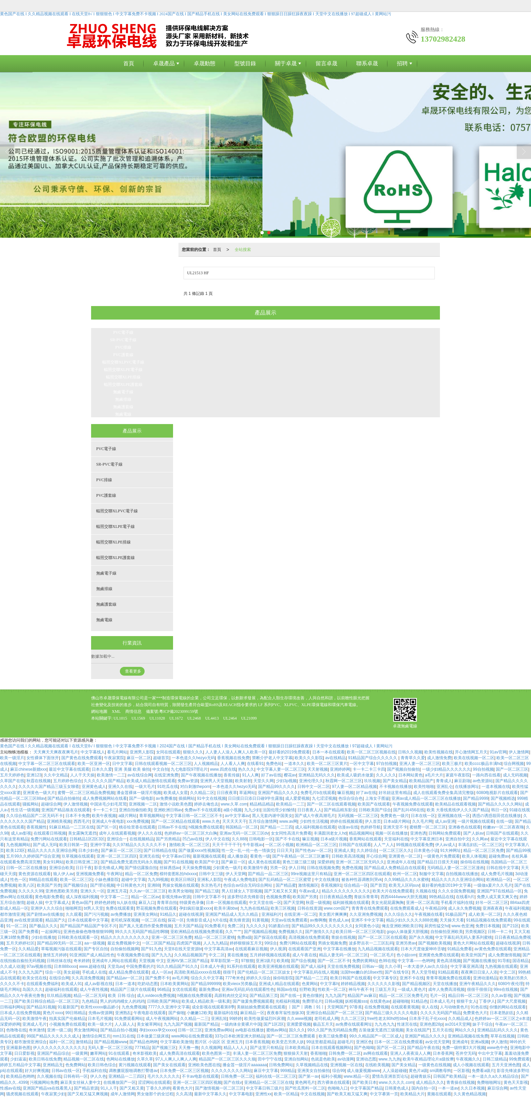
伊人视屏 (278, 949)
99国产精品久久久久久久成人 (53, 1036)
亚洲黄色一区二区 (404, 856)
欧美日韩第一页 (73, 844)
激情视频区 (308, 885)
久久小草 (393, 966)
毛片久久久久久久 (163, 1076)
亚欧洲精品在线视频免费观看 (196, 931)
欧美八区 (26, 885)
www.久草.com (234, 804)
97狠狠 (247, 960)
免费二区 (236, 926)
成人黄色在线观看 (264, 862)
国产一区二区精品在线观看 (175, 821)
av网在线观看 (375, 1053)
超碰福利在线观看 (61, 989)
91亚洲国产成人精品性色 (91, 955)
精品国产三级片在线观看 (132, 989)
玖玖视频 (372, 780)
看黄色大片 (182, 1088)
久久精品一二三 (194, 1018)
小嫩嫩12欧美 (199, 1012)
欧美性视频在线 (438, 752)
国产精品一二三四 (276, 827)
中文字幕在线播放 (339, 949)
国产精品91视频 (40, 1007)
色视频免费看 (278, 896)
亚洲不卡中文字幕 (367, 920)
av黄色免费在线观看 (492, 949)
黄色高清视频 (449, 960)
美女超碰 (71, 972)
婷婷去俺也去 (206, 804)
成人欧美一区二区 (484, 914)
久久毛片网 (422, 821)
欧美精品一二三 (290, 804)
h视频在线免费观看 (194, 995)
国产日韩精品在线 (160, 850)
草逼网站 (247, 792)
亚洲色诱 (418, 833)
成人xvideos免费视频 (156, 995)
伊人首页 (373, 821)
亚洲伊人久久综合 (46, 908)
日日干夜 (84, 867)
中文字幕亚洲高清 (466, 966)
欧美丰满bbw (226, 908)
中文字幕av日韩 (176, 856)
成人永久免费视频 (464, 908)
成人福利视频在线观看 (315, 827)
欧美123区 (15, 850)
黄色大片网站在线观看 (473, 943)
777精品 (142, 1047)
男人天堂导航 (423, 972)
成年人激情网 (122, 1094)
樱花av (290, 775)
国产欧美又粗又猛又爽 (347, 1094)
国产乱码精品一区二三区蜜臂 (285, 879)
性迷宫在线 (407, 1024)
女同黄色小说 (367, 926)
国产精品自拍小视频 (118, 1030)
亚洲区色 (364, 1042)
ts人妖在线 (126, 902)
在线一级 (504, 821)
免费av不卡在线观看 (203, 810)
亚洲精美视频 (59, 821)
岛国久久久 (32, 989)
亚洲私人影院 (209, 879)
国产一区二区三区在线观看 (382, 937)
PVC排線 (123, 347)
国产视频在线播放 (479, 960)
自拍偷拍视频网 (124, 949)
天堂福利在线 (396, 839)
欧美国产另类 (49, 885)
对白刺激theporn (195, 786)
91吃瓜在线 (167, 786)
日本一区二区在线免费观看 (398, 1042)
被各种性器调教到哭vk (361, 879)
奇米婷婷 (81, 960)
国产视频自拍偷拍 (403, 769)
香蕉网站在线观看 (365, 839)
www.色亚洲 (462, 926)
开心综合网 (376, 856)
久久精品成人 (460, 1018)
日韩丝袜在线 (59, 960)
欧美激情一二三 (111, 775)
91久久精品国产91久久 (177, 966)
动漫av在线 (348, 827)
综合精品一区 (356, 885)
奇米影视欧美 (144, 1053)
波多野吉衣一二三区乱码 (371, 943)
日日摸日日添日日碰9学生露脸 (255, 798)
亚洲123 (33, 775)
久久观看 (74, 914)
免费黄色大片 (475, 1012)
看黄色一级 (260, 856)
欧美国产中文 (207, 862)
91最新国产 (68, 1007)
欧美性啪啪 (424, 786)
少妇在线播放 (43, 937)
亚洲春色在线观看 (464, 827)
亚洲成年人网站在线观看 (114, 960)
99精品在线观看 (43, 879)
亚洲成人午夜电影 (108, 821)
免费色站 (274, 763)
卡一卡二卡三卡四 (369, 769)
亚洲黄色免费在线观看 (439, 955)
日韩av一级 (372, 966)
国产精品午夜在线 (423, 1047)
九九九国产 (335, 995)
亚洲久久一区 (92, 891)
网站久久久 (465, 1030)
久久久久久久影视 (383, 983)
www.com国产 (336, 908)
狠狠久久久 (193, 752)
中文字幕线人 (93, 752)
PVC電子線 (123, 332)
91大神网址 (450, 850)
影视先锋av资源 (176, 896)
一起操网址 (51, 931)
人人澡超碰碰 (394, 1070)
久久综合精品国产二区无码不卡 (34, 815)
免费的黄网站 (364, 960)
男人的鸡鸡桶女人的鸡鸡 (122, 1001)
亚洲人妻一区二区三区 (419, 763)
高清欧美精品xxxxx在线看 (197, 972)
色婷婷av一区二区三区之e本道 (502, 1018)
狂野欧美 (307, 989)
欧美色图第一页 (216, 1053)
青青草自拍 (167, 902)
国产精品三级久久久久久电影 (391, 1012)
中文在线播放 (327, 879)
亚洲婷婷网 (340, 769)
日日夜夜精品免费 (335, 896)
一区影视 (461, 1070)
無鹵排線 (123, 399)
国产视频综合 (75, 885)
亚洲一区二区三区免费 (171, 937)
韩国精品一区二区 (242, 827)
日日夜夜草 (227, 792)
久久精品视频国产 (190, 955)
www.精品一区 (357, 1076)
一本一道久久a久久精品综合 (493, 1076)
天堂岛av (115, 966)
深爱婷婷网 (10, 1024)
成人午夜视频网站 (162, 1018)
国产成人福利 (313, 966)
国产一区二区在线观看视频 (331, 804)
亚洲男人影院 (142, 752)
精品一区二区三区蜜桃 (214, 937)
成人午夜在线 (304, 955)
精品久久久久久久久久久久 (346, 891)
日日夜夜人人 (309, 810)
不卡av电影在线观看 (200, 1076)
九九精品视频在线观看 (378, 949)
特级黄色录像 (191, 902)
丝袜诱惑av (170, 867)
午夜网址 (115, 873)
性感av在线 (10, 1088)
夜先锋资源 (239, 920)
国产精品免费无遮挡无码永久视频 (131, 862)
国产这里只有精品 (266, 1047)
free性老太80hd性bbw (387, 1018)
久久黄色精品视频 (469, 1094)
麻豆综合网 (497, 1088)
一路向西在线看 (486, 775)
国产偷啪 (176, 1012)
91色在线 (479, 1007)
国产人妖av (473, 833)
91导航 (504, 960)
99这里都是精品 (320, 1042)
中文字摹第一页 (384, 1094)
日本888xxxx (65, 966)
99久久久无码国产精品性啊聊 (141, 931)
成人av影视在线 (98, 983)
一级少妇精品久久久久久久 (446, 769)
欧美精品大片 (412, 1094)
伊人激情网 (519, 752)
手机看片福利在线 (457, 902)
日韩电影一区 (261, 839)
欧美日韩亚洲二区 (82, 862)
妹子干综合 (482, 1024)
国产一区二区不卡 (334, 960)
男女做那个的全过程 (155, 1094)
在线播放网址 (467, 786)
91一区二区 (16, 926)
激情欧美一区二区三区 (189, 844)
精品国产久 (55, 920)
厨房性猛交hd (436, 926)
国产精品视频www (110, 1042)
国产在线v (233, 1082)
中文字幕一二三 (114, 896)
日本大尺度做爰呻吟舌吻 (423, 949)
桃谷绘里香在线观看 (137, 827)
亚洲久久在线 (120, 786)
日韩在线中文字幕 (502, 867)
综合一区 (53, 972)
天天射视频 (317, 769)
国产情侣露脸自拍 (141, 867)
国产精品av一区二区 (124, 978)
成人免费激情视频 (504, 955)
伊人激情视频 (75, 804)
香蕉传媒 (232, 775)
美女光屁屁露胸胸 (387, 902)
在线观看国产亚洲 (304, 949)
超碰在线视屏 (191, 914)
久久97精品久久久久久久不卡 (139, 844)
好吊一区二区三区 (491, 902)
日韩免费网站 (281, 1065)
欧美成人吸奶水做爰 (355, 775)
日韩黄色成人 (397, 1088)
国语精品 (520, 960)
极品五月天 (323, 1024)
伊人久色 (98, 1076)
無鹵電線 (123, 414)
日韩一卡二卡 (500, 931)
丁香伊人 (487, 1001)
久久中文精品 (56, 775)
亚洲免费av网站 (219, 1030)
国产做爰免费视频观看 (253, 1001)
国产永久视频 (421, 937)
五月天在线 (442, 1030)
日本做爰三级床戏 (152, 1036)
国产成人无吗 (45, 844)
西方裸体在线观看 (333, 1082)
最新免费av (209, 989)
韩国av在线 (287, 989)
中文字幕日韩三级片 (264, 1088)
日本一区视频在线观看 (226, 902)
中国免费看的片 (140, 966)
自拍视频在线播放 (462, 873)
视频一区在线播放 (391, 833)
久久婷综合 (367, 850)
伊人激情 (499, 1042)
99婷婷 (235, 1018)
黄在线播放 (237, 955)
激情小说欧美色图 (176, 804)
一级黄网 (79, 1053)
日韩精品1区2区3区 (87, 839)
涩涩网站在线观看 (154, 1082)
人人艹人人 (384, 844)
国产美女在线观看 (169, 1065)
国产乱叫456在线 (408, 810)
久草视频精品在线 (312, 1065)
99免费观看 (519, 1059)
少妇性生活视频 (314, 821)
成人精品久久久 (430, 1082)
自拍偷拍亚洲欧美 (446, 931)
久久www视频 (299, 1018)
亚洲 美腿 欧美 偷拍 (132, 769)
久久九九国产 (30, 972)
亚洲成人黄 (344, 850)
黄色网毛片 (305, 1082)
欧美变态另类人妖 (288, 1042)
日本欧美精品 (297, 1047)
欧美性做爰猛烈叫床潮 (264, 1018)
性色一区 (18, 879)
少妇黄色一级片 (227, 867)
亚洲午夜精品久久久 (477, 983)
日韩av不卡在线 (172, 827)
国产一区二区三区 (512, 769)
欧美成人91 (71, 983)
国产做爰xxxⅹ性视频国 (198, 850)
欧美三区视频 (283, 908)
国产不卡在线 (287, 839)
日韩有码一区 (75, 1076)
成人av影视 (21, 833)
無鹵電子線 (123, 392)
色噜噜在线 (16, 1030)
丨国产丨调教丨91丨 (306, 1007)
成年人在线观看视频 (117, 833)
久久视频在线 (49, 1076)
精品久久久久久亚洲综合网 (51, 850)
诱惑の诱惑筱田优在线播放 (496, 815)
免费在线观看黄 (120, 908)
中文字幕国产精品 (366, 1088)
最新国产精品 (206, 1024)
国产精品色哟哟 (143, 1042)
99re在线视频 (505, 989)
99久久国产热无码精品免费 (332, 1030)
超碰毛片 (345, 1042)
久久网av (480, 839)
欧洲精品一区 (498, 879)
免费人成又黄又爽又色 (497, 896)
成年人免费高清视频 (446, 989)
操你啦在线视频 (474, 862)
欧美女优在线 (34, 978)
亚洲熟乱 (123, 1012)
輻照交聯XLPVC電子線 (123, 362)
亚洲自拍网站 (296, 1059)
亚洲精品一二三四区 (126, 1076)
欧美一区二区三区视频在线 (371, 752)
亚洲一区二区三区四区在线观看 (362, 873)
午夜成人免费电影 (240, 879)
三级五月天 (385, 989)
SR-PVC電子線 (123, 339)
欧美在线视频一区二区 (474, 757)
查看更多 (133, 671)
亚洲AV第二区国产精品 (187, 960)
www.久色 (211, 821)
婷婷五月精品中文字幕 (20, 1065)
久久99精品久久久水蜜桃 (406, 879)
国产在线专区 (397, 972)
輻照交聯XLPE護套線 (123, 384)
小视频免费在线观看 (67, 1024)
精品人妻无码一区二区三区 (343, 955)
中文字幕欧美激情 (176, 1042)
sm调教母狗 (440, 1070)
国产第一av (308, 1076)
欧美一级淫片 (12, 757)
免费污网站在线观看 (48, 839)
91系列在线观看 (241, 966)
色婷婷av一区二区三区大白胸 (190, 833)
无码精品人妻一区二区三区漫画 (455, 867)
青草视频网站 (151, 815)
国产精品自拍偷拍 (63, 798)
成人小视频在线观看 (471, 1065)
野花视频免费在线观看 (156, 908)
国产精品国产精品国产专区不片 (88, 926)
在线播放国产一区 (119, 1082)
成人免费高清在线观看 (179, 1053)
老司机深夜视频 (125, 920)
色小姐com (407, 955)
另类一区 (278, 867)
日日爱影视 (24, 1053)
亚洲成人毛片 (34, 1024)
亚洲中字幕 (100, 844)
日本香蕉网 (443, 1053)
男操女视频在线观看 (180, 885)
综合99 (338, 1070)
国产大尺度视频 (511, 1001)
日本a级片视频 (333, 839)
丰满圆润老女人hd (330, 833)
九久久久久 (256, 926)
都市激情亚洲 (12, 914)
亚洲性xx (263, 1094)
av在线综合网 (139, 775)
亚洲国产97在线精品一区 (499, 891)
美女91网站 (53, 862)
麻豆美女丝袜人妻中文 (80, 1082)
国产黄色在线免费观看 (81, 757)
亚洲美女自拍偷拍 (313, 1070)
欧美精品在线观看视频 (455, 804)
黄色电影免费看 (49, 896)
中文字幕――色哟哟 (416, 960)
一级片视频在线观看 (476, 821)
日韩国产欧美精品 (449, 1076)
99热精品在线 (441, 896)
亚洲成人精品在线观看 (279, 983)
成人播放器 (237, 856)
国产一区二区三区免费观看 (291, 1036)
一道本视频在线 (496, 786)
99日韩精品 (75, 1012)
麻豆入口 (147, 902)
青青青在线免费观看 (370, 908)
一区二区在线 (153, 920)
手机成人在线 (94, 972)
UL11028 (157, 718)
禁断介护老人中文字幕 (272, 757)
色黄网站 (310, 983)
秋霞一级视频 (318, 902)
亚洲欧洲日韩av (168, 810)
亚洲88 (153, 885)
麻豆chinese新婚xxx (28, 769)
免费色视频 (352, 867)
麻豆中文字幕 (266, 1070)
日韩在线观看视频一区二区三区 (163, 763)
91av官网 (498, 752)
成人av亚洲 (445, 821)
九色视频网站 (18, 844)
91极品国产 (455, 914)
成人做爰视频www (363, 1070)
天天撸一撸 (188, 1047)
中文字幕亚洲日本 (426, 839)
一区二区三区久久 (395, 850)
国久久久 (297, 1030)
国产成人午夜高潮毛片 (315, 815)
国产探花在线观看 (270, 937)
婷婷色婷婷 (104, 902)
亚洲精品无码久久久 (316, 775)
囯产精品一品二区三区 (268, 873)
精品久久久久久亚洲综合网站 (457, 879)
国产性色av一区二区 (313, 850)
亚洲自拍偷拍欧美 (135, 810)
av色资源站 (483, 780)
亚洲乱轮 (219, 1018)
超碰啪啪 (400, 1001)
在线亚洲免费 (166, 775)
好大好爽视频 (37, 1070)
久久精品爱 (28, 949)
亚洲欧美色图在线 (204, 1065)
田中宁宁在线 (270, 1059)
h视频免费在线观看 (206, 827)
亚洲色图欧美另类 (61, 891)
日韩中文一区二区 (313, 786)
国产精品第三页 (264, 995)
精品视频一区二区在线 (83, 1059)
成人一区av (161, 972)
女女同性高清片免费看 (291, 833)
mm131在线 (123, 1036)
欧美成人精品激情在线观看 (151, 780)
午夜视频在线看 (429, 914)
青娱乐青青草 (366, 896)
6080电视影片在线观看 (497, 792)
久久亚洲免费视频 (365, 914)
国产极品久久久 (43, 926)
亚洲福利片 (271, 914)
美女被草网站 (149, 1024)
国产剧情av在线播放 (44, 914)
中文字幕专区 (385, 978)
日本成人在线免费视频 (20, 1012)
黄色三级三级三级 (298, 862)
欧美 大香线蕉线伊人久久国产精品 (458, 810)
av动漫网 (345, 1059)
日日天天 (285, 850)
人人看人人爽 (232, 763)
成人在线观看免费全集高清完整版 (443, 792)
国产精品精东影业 (340, 810)
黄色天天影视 (516, 1082)
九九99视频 (158, 879)
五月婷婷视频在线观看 (270, 955)
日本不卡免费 (77, 815)
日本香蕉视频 (257, 1042)
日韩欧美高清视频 (348, 856)
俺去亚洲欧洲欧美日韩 (402, 926)
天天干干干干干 (226, 844)
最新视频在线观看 (209, 856)
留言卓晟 (326, 63)
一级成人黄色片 (412, 989)
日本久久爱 (102, 769)
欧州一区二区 (405, 873)
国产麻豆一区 (233, 862)
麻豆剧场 (462, 780)
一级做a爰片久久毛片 (492, 885)
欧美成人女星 (176, 792)
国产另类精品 (168, 839)
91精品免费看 (459, 949)
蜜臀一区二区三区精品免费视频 (86, 792)
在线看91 (255, 763)
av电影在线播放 (249, 1030)
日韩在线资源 (309, 908)
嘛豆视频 (345, 792)
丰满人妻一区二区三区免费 (257, 1053)
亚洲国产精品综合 (53, 1053)
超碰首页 (161, 757)
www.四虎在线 (223, 769)
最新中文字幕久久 (210, 1094)
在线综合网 (59, 978)
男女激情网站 (86, 1030)
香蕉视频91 (331, 885)
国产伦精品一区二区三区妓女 (264, 972)
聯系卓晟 (367, 63)
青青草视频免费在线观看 (448, 978)
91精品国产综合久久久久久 (373, 757)
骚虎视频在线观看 (22, 1094)
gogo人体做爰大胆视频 (407, 931)
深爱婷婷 (325, 862)
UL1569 (138, 718)
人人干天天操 (82, 775)
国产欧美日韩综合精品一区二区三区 (46, 1001)
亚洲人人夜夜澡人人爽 (410, 1053)
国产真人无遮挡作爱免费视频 (145, 926)
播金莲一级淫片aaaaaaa (244, 1065)
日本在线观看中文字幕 (88, 920)
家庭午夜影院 (458, 775)
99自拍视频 (483, 769)
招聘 (402, 63)
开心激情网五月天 (471, 752)
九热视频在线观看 (501, 966)
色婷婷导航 (370, 827)
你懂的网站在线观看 (507, 1007)
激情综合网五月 (96, 1036)
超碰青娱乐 (420, 1076)
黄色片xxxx (53, 1012)
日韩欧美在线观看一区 (78, 937)
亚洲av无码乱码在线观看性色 (248, 989)
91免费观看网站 (128, 1018)
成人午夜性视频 (94, 989)
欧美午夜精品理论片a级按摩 (428, 1059)
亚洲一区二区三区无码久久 (360, 862)
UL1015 (120, 718)
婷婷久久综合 (258, 978)
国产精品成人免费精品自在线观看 (394, 867)
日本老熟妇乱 (502, 1012)
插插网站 (186, 798)
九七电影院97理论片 (189, 769)
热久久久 (246, 769)
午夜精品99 (435, 908)
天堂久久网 (263, 780)
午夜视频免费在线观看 (412, 804)
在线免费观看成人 (406, 908)
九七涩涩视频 (324, 798)
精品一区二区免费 (141, 873)
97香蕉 (355, 1007)
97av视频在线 (38, 966)
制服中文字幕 (431, 873)
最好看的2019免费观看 (289, 752)
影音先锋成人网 (108, 867)
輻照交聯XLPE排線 (123, 377)
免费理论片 (312, 1001)
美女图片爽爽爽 (333, 914)
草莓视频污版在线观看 (61, 949)
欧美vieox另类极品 (240, 983)
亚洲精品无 (53, 1065)
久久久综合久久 (398, 914)
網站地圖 (99, 711)
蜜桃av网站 (276, 1030)
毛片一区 (438, 995)
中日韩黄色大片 (130, 885)
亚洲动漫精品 (485, 978)
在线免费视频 (376, 1007)
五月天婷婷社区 (20, 943)
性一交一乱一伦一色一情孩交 (247, 850)
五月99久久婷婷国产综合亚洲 (32, 856)
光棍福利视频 (287, 1001)
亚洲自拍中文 (457, 839)
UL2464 (230, 718)
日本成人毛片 (442, 1001)
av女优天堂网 (437, 1042)
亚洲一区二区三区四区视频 (197, 1082)
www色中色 (497, 1047)
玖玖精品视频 (59, 995)
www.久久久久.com (396, 1082)
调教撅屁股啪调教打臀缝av (133, 1070)
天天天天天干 (234, 821)
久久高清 (184, 1094)
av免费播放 (166, 798)
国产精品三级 (207, 891)
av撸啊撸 (318, 920)
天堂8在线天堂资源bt (183, 949)
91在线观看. (119, 1053)
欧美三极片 (452, 763)
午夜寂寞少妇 (53, 1094)
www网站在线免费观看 (192, 1036)
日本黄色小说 (426, 850)
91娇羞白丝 (279, 926)
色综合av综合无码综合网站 (248, 885)
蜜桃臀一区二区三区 (427, 827)
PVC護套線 (123, 354)
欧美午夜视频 (104, 815)
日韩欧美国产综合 (375, 810)
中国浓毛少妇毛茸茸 (108, 804)
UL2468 (194, 718)
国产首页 (378, 885)
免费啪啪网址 (489, 1082)
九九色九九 (385, 1024)
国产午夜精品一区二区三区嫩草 (300, 856)
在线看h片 (465, 896)
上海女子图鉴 (377, 798)
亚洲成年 (460, 1042)
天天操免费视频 (196, 867)
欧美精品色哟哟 (20, 1076)
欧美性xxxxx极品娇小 (100, 1007)
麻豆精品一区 (252, 1012)
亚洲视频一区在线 (346, 1065)
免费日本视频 (487, 926)
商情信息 (133, 711)
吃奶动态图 (147, 983)
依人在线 (430, 1007)
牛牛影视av (252, 844)
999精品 (287, 1070)
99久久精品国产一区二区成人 (376, 1036)
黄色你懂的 (312, 995)
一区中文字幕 (361, 763)
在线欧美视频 (377, 1065)
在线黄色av (380, 1001)
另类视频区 (475, 931)
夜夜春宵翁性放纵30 (285, 1012)
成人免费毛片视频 (497, 873)
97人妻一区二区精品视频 (354, 786)
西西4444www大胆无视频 (404, 896)
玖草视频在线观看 (78, 856)
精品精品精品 (262, 804)
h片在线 (220, 920)
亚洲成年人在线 (401, 862)
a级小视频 (233, 810)
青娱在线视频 (343, 937)
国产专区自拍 (96, 949)
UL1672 (176, 718)
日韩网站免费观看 (444, 833)
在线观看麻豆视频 (251, 949)
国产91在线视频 (178, 862)
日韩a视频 (333, 1001)
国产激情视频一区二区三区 (219, 1088)
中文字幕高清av (218, 949)
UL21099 (249, 718)
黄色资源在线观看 (34, 873)
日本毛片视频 (100, 1018)
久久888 (239, 839)
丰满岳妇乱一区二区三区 (480, 844)
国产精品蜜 (286, 885)
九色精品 (90, 1001)
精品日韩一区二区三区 (468, 995)
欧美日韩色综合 (102, 1065)
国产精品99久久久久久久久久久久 (322, 926)
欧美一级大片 (100, 1024)
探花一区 (176, 920)
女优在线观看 (184, 989)
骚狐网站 (30, 804)
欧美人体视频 (474, 856)
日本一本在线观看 (328, 752)
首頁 (128, 63)
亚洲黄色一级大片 (39, 792)
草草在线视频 (502, 1036)
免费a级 (244, 937)
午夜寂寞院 (114, 757)
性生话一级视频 (25, 810)
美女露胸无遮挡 (82, 833)
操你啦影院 (283, 978)
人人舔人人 (124, 1024)
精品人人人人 (236, 1047)
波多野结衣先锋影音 (245, 896)
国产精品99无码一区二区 (59, 943)
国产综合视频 (303, 960)
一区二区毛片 (382, 955)
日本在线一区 (423, 815)
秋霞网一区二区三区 (343, 780)
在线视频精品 (141, 839)
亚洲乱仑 (445, 786)
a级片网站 (128, 815)
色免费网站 (75, 1065)
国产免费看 (28, 931)
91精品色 (419, 1001)
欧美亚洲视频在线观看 (278, 966)
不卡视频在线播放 (395, 786)
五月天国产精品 (188, 926)
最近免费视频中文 (123, 943)
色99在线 (387, 960)
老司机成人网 (326, 1018)
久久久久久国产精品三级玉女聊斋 (48, 786)
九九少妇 (252, 810)
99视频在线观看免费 (414, 844)
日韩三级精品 (495, 1059)
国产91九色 (151, 949)
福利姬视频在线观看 (351, 902)
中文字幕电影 (241, 1094)
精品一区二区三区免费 (483, 850)
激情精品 (84, 1042)
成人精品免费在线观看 (128, 972)
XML (116, 711)
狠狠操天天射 (295, 1053)
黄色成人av (338, 920)
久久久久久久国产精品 (104, 780)
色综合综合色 (350, 798)
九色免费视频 (134, 1007)
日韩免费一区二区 (344, 1053)
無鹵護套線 (123, 406)
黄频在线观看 (439, 1094)
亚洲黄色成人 (94, 786)
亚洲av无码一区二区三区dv (244, 833)
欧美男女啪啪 (180, 891)
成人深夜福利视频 (82, 896)
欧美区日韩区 (183, 879)
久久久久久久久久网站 (231, 1070)
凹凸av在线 (193, 839)
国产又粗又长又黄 (280, 891)
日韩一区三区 (190, 1030)
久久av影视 (501, 995)
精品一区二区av (145, 896)
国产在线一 (290, 995)
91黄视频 (260, 920)
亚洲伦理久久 (311, 780)
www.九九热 (390, 1059)
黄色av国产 (81, 902)
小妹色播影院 (106, 879)
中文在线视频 (312, 1094)
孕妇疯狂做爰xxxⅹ (195, 908)
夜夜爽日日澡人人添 (479, 972)
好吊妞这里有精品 (395, 792)
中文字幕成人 (57, 902)
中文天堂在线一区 (265, 902)
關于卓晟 (286, 63)
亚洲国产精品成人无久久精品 (232, 914)
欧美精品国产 (421, 780)
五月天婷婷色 (12, 775)
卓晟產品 (164, 63)
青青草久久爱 (413, 757)
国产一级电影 (141, 798)
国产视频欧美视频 (434, 943)
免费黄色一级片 (394, 815)
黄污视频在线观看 (135, 1065)
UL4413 (212, 718)
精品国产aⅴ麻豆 (362, 995)
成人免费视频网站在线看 (104, 798)
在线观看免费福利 (42, 983)
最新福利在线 (226, 1012)
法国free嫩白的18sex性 (361, 972)
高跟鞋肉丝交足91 (230, 995)
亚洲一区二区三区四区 (117, 856)
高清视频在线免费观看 (309, 937)
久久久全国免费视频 (456, 891)
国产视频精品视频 (260, 931)
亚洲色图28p (431, 1024)
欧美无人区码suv (404, 885)
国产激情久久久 (319, 931)
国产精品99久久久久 (276, 786)
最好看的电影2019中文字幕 (446, 885)
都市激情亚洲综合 (30, 1042)
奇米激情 (37, 1030)
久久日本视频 (473, 1088)
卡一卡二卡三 (104, 810)
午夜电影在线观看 (149, 1012)
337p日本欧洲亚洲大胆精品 (239, 1036)
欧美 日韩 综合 (121, 995)
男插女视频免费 (332, 943)
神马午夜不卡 (360, 989)
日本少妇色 (88, 850)
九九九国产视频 (178, 1024)
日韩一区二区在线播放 (26, 867)
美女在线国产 (418, 1030)
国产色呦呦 (364, 1047)
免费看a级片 (483, 1070)
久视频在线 (426, 891)
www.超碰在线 (92, 966)
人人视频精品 (206, 763)
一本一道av (448, 1088)
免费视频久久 (290, 931)
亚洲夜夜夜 (493, 908)
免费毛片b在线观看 (317, 792)
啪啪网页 (73, 908)
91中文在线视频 (211, 798)
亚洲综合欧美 (61, 867)
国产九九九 (161, 955)
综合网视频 (514, 763)
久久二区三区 (353, 1018)
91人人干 (109, 1088)
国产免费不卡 (157, 978)
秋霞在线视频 (38, 780)
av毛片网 (180, 978)
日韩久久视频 (410, 752)
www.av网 (288, 821)
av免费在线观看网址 (354, 1024)
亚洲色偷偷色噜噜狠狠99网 (87, 931)
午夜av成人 (309, 891)
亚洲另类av (406, 943)
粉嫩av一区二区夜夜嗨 (503, 827)
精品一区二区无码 (89, 995)
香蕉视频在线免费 (233, 757)
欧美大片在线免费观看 (393, 891)
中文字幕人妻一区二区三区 (281, 769)
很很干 (229, 972)
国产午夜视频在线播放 (201, 775)
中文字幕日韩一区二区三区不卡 (194, 815)
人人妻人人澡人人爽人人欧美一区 (235, 752)
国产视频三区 (164, 1047)
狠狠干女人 (466, 1001)
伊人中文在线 (217, 839)
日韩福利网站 (12, 1007)
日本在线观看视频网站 (331, 1047)
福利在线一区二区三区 (276, 1076)
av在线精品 (335, 757)
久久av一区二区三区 (147, 891)
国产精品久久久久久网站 (500, 804)
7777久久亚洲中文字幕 (169, 1007)
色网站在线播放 (120, 1059)
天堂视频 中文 (151, 960)
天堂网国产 (337, 1007)
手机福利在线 (94, 1070)
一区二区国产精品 (158, 943)
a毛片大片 (434, 775)
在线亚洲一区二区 (300, 914)
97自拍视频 (386, 763)
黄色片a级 (418, 1070)
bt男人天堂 (93, 908)
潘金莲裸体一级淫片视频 (138, 792)
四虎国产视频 (188, 943)
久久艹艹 (233, 931)
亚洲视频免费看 (90, 873)
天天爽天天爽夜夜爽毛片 (56, 752)
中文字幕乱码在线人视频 (316, 972)
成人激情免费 (439, 757)
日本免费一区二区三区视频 (184, 1070)
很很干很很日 (479, 989)
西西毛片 (81, 821)
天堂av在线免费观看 (289, 920)
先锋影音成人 (198, 920)
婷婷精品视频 (353, 983)
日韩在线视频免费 (323, 867)
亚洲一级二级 (59, 1030)
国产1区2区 (273, 1024)
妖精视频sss (356, 1001)
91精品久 (168, 914)
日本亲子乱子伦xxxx (427, 1018)
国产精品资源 (86, 1088)
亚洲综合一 (117, 839)
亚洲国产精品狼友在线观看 (65, 810)
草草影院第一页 (224, 960)
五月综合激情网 (263, 821)
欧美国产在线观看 (374, 804)
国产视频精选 (503, 798)
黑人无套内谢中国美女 (272, 815)
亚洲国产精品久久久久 (278, 792)
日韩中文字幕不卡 (209, 896)
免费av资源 (187, 780)
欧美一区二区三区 (76, 879)
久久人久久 (386, 775)
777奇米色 (234, 978)
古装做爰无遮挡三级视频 (381, 1030)
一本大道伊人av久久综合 (425, 966)
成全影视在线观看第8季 (213, 1007)
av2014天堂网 (457, 1024)
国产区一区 (107, 827)
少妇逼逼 (18, 1059)
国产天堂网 (293, 902)
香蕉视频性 (36, 827)
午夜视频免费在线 (133, 955)
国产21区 (510, 926)
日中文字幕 (122, 763)
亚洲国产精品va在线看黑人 (47, 1088)
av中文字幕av (237, 815)
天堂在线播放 (445, 983)
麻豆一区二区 (139, 757)
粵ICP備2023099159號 (178, 711)
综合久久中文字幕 (207, 978)
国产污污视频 (96, 914)
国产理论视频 (102, 885)
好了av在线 (271, 775)
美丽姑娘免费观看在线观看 (261, 1007)
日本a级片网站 (396, 821)
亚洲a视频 (479, 1042)
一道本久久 (294, 763)
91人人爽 (250, 775)
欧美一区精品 (286, 1094)
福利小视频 (331, 1076)
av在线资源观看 (28, 920)
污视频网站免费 (44, 1082)
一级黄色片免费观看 (441, 856)
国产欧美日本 (364, 1082)
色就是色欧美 (323, 1059)
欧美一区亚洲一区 (94, 763)
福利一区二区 (61, 1042)
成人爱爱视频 (297, 798)
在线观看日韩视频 (50, 833)
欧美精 (283, 960)
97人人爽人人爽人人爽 (175, 1059)
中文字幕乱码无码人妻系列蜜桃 (463, 937)
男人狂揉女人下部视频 (241, 891)
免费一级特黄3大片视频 (463, 1047)
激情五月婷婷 (55, 955)
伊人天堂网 (236, 873)
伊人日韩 (297, 867)
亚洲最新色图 (18, 1047)
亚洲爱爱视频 (298, 1024)
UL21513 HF (198, 273)
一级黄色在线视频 (434, 1065)
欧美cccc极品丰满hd (483, 763)
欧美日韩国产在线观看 (350, 978)
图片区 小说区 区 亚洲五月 (219, 1042)
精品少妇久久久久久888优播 (412, 920)
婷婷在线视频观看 (346, 821)
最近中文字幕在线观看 (69, 769)
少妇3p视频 (286, 780)
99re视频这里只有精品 (311, 873)
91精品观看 (448, 972)
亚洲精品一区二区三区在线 (268, 1082)
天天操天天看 (452, 920)
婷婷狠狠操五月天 (246, 943)
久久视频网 (211, 1047)
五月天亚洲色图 (506, 1065)
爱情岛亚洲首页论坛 (390, 1076)
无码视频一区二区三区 (358, 815)
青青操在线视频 (460, 1082)
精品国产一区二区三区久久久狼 (227, 1059)
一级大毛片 (145, 786)
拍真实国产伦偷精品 (67, 1018)
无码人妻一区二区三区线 (110, 1047)
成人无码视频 (515, 775)
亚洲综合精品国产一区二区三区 (334, 1012)
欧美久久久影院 (309, 757)
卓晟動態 (204, 63)
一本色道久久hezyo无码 (193, 757)
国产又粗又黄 (132, 1088)
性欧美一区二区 (332, 989)
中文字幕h (329, 983)
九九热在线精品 (254, 908)
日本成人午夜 (212, 966)
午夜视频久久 (468, 1059)
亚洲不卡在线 (412, 978)
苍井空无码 (465, 1053)
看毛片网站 (117, 752)
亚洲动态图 (366, 1059)
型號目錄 (245, 63)
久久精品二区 (202, 792)
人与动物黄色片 (454, 1007)
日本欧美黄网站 (174, 983)
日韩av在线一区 (65, 1070)
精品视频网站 (361, 833)
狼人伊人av (63, 873)
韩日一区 (499, 810)
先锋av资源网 (100, 1012)
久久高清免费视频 (87, 978)
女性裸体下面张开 (42, 757)
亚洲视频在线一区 (454, 815)
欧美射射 (243, 780)
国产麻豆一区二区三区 (121, 850)
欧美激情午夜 (255, 867)
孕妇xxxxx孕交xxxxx (157, 1030)
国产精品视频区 (416, 983)
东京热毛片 (211, 885)
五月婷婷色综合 (67, 780)
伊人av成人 (445, 844)
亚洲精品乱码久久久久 (497, 1030)
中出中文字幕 (490, 1053)
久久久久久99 (30, 891)
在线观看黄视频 (405, 1007)
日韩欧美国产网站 (163, 1001)
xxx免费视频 (138, 821)
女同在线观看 (168, 752)
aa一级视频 (94, 943)
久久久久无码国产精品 (440, 1012)
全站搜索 (243, 249)
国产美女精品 (395, 780)
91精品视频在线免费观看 (488, 920)
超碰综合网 (51, 804)
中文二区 (217, 955)
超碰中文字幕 (133, 879)
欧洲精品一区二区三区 (316, 844)
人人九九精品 (215, 943)
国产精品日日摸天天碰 (437, 862)
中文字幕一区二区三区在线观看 (46, 763)
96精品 (163, 989)
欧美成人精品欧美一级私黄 (206, 1001)
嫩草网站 (98, 1053)
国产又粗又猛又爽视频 (87, 1094)
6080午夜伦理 (511, 983)
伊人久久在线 (149, 833)
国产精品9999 (475, 798)
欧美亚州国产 (473, 955)
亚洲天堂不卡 (395, 827)
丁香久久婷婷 (158, 1088)
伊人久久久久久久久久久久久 (59, 1047)
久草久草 (145, 1059)
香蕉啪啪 (318, 1053)
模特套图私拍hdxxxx (178, 873)
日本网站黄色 (410, 775)
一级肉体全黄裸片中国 (241, 1024)
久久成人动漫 (12, 966)
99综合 (270, 943)
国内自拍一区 (423, 1088)
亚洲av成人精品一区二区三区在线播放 (426, 798)
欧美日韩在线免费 (45, 1059)
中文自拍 (160, 769)
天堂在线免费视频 (343, 966)
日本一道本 (125, 983)
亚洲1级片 (265, 960)
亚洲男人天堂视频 (216, 780)
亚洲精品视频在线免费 (468, 1036)
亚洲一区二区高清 (422, 902)
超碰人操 (34, 902)
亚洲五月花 (117, 891)
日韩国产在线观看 (502, 833)
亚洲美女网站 (145, 914)
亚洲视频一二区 (143, 804)
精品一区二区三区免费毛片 (403, 995)
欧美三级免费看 (333, 1036)
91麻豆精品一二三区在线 (71, 827)
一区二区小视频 (279, 844)
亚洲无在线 (149, 856)
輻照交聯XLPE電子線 (123, 369)
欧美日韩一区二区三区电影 (360, 931)
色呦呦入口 (337, 1088)
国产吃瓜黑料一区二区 (305, 1088)
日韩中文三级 (211, 873)
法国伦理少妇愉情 (278, 810)
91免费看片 (215, 926)
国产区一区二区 (391, 1047)
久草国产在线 (12, 780)
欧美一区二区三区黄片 (327, 763)
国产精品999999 (205, 983)
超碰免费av (499, 856)
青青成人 (444, 780)
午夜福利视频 (517, 908)
